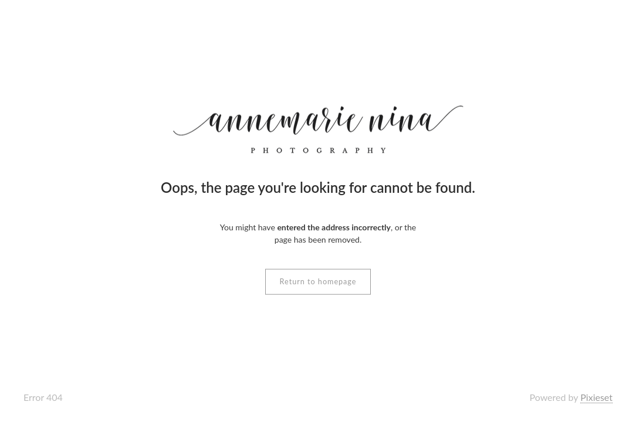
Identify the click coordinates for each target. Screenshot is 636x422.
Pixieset (596, 397)
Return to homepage (318, 281)
